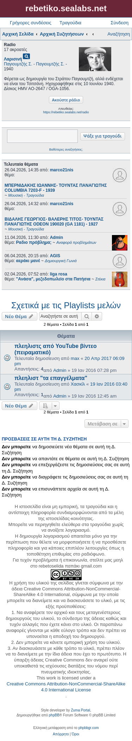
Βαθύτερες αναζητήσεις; (66, 149)
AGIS (55, 255)
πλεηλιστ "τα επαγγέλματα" (50, 378)
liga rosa (58, 274)
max (75, 358)
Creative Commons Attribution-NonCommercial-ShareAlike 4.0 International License (66, 686)
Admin (56, 237)
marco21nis (62, 169)
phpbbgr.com (88, 728)
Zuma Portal (80, 710)
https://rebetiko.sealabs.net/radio (66, 112)
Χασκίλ (78, 384)
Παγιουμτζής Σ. (18, 64)
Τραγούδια (70, 22)
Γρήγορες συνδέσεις (30, 22)
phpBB (54, 715)
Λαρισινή (13, 59)
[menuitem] (61, 734)
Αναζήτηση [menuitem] (118, 34)
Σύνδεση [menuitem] (119, 22)
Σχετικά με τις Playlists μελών (66, 305)
